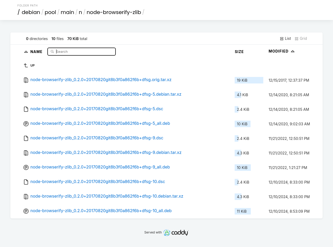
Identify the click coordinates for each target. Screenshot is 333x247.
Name (37, 51)
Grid (300, 38)
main (67, 12)
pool (50, 12)
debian (31, 12)
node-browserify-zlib (114, 12)
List (285, 38)
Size (239, 51)
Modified (282, 51)
